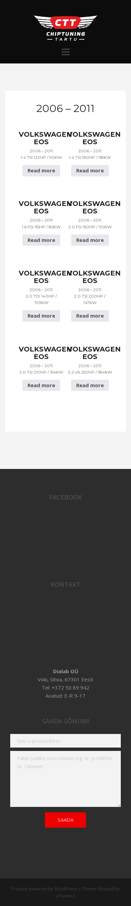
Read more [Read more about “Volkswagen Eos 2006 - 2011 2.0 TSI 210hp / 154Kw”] (41, 385)
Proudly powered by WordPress (45, 889)
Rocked (106, 889)
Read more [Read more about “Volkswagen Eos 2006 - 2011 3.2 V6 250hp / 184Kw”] (90, 385)
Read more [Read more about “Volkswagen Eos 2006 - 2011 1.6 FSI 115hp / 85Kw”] (41, 240)
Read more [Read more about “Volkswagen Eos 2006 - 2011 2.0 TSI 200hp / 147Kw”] (90, 315)
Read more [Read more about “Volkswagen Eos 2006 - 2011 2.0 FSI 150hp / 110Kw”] (90, 240)
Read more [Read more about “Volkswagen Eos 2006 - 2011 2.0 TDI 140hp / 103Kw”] (41, 315)
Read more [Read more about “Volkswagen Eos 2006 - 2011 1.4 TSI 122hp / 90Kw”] (41, 170)
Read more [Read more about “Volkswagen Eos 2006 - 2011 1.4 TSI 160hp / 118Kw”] (90, 170)
